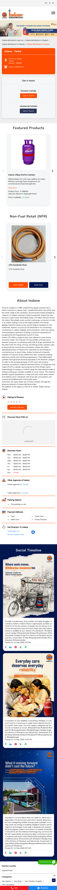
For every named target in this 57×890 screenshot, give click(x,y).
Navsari (25, 493)
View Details (18, 285)
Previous (4, 170)
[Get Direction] (33, 533)
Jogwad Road (7, 870)
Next (53, 170)
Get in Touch (28, 95)
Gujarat (25, 484)
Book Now (38, 285)
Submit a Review (17, 407)
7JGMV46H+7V (13, 531)
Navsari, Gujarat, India (15, 534)
